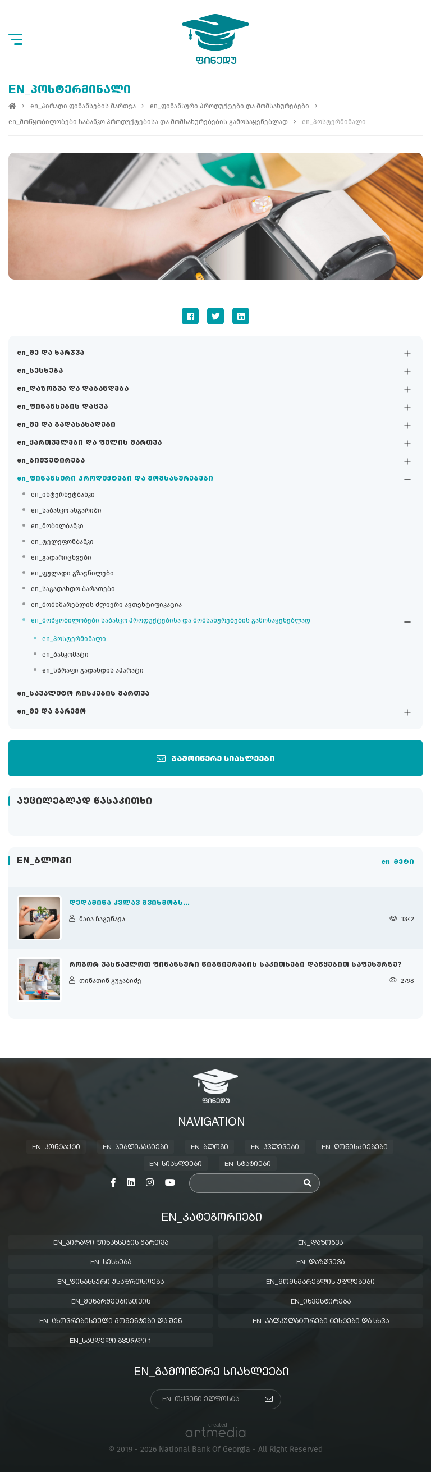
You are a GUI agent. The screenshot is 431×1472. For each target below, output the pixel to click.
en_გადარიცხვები (61, 558)
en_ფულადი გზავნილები (72, 574)
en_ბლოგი (209, 1147)
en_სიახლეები (175, 1164)
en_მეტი (397, 863)
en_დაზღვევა (320, 1262)
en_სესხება (40, 371)
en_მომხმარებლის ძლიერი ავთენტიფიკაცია (106, 605)
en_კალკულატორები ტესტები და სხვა (321, 1321)
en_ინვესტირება (321, 1302)
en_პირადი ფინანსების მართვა (83, 107)
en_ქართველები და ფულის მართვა (89, 443)
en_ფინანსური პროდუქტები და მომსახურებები (115, 479)
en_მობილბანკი (57, 527)
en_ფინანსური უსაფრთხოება (110, 1282)
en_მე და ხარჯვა (50, 353)
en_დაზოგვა (320, 1243)
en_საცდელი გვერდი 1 (111, 1341)
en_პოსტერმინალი (74, 639)
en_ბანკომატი (65, 655)
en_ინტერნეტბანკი (63, 495)
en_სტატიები (247, 1164)
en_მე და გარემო (51, 712)
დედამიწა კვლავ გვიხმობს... (129, 903)
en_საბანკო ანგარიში (66, 511)
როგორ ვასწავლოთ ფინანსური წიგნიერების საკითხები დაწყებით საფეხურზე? (235, 965)
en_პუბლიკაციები (135, 1147)
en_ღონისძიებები (355, 1147)
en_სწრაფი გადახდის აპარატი (93, 671)
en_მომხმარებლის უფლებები (320, 1282)
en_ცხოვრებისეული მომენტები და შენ (110, 1321)
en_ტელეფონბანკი (62, 542)
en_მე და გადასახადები (66, 425)
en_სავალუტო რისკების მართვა (83, 694)
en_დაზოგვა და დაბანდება (73, 389)
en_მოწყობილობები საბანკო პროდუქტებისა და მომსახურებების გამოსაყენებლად (170, 621)
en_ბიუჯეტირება (51, 461)
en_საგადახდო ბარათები (73, 589)
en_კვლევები (275, 1147)
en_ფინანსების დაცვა (62, 407)
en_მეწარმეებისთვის (110, 1302)
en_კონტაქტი (56, 1147)
